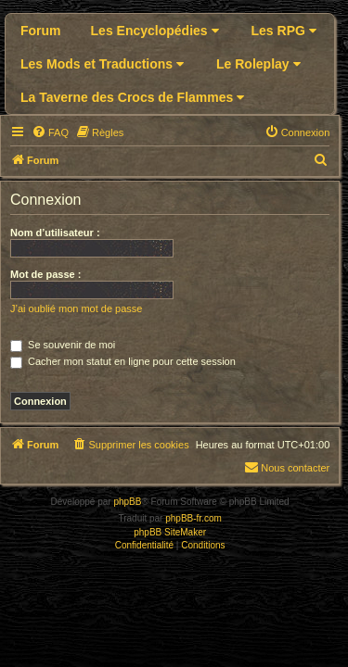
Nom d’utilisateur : (55, 232)
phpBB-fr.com (193, 518)
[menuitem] (50, 132)
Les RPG (283, 30)
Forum (40, 30)
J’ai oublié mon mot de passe (76, 308)
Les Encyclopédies (155, 30)
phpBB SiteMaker (170, 532)
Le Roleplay (258, 64)
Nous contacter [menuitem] (286, 466)
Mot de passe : (45, 274)
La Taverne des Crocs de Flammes (132, 97)
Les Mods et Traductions (102, 64)
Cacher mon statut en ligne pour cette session (123, 361)
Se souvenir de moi (62, 344)
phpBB (127, 502)
